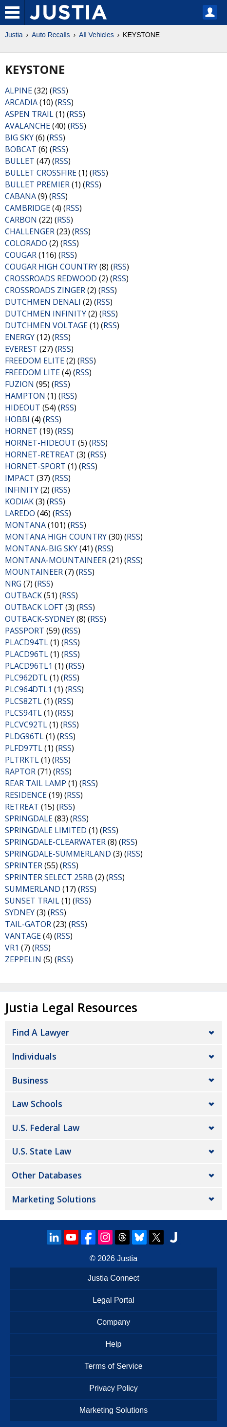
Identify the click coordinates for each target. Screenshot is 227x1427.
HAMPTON (25, 395)
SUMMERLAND (32, 888)
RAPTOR (20, 771)
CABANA (20, 196)
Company (113, 1322)
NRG (13, 583)
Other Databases (47, 1175)
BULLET (20, 161)
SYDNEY (20, 912)
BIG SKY (19, 137)
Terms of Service (113, 1366)
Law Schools (37, 1104)
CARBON (21, 219)
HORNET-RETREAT (40, 454)
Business (30, 1080)
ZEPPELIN (23, 959)
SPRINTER (23, 865)
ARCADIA (21, 102)
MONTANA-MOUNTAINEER (56, 560)
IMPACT (20, 478)
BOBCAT (21, 149)
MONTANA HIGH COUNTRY (56, 536)
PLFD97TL (23, 748)
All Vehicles (96, 35)
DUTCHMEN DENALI (43, 301)
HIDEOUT (22, 407)
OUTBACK (23, 595)
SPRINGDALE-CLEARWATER (55, 842)
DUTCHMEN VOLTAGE (46, 325)
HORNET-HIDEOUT (40, 442)
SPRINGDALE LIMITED (46, 830)
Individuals (34, 1056)
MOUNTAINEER (34, 571)
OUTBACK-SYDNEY (40, 618)
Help (114, 1344)
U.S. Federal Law (45, 1127)
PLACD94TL (26, 642)
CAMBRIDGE (27, 208)
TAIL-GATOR (28, 924)
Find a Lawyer (40, 1032)
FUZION (19, 384)
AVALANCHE (27, 125)
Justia (14, 35)
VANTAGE (23, 935)
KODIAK (19, 501)
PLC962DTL (26, 677)
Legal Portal (113, 1300)
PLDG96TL (24, 736)
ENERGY (20, 337)
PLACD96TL (26, 654)
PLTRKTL (22, 759)
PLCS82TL (23, 701)
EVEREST (21, 348)
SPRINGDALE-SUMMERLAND (58, 853)
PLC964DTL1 (28, 689)
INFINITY (21, 489)
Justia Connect (113, 1278)
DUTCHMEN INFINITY (45, 313)
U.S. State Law (41, 1151)
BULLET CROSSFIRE (40, 172)
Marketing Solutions (54, 1199)
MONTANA (25, 525)
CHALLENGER (30, 231)
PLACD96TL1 (29, 665)
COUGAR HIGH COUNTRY (51, 266)
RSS (59, 90)
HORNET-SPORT (35, 466)
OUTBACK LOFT (34, 607)
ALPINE (18, 90)
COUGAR (21, 254)
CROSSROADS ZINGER (45, 290)
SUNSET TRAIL (32, 900)
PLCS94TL (23, 712)
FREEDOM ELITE (34, 360)
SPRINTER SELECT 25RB (49, 877)
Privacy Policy (113, 1388)
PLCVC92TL (26, 724)
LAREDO (20, 513)
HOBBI (17, 419)
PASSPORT (24, 630)
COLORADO (26, 243)
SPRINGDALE (29, 818)
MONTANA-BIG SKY (41, 548)
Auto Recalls (51, 35)
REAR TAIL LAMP (35, 783)
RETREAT (22, 806)
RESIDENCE (26, 795)
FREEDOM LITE (32, 372)
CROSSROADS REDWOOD (51, 278)
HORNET (21, 431)
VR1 (12, 947)
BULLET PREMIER (37, 184)
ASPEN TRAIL (29, 114)
